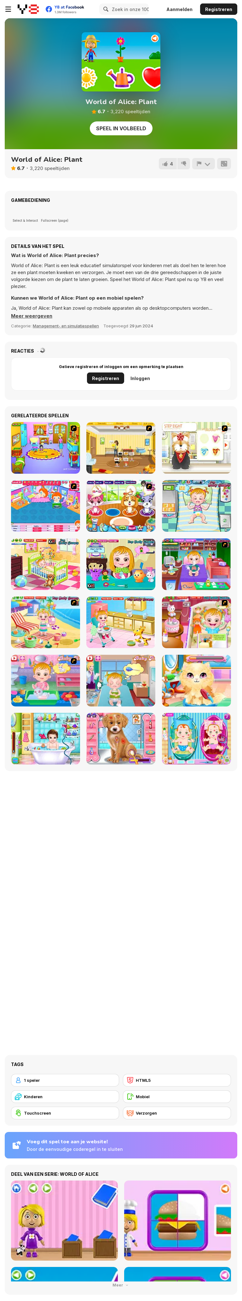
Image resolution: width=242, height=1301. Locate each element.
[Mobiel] (177, 1096)
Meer (121, 1285)
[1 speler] (65, 1080)
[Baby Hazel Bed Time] (196, 622)
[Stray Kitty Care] (196, 680)
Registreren (218, 9)
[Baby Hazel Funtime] (196, 506)
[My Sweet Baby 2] (45, 506)
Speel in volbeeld (121, 128)
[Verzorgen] (177, 1113)
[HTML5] (177, 1080)
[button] (31, 316)
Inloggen (140, 378)
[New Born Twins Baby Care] (196, 739)
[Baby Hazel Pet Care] (45, 680)
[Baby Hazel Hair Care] (120, 564)
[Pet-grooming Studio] (196, 448)
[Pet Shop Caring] (120, 506)
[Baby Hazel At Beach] (45, 622)
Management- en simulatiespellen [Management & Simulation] (66, 325)
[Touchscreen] (65, 1113)
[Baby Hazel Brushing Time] (45, 564)
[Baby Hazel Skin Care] (120, 622)
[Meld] (203, 163)
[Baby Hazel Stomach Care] (120, 680)
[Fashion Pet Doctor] (120, 739)
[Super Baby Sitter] (120, 448)
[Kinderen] (65, 1096)
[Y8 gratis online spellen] (28, 9)
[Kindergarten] (45, 448)
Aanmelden (179, 9)
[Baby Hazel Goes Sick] (196, 564)
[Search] (105, 9)
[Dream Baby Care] (45, 739)
